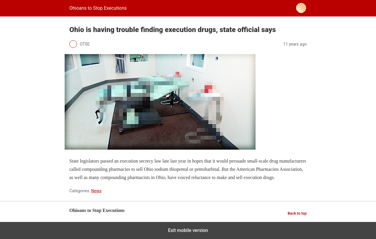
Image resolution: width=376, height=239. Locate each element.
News (96, 190)
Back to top (297, 213)
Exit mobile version (188, 230)
